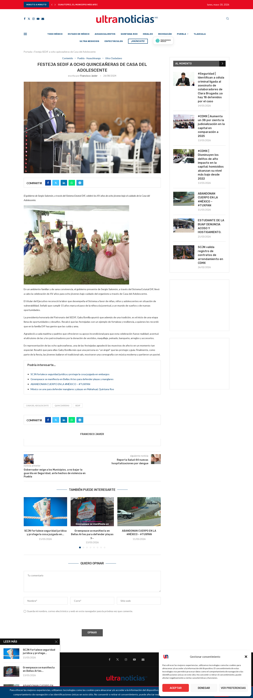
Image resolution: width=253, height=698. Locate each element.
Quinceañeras (62, 405)
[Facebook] (25, 18)
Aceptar (176, 688)
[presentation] (50, 621)
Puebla (181, 34)
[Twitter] (28, 18)
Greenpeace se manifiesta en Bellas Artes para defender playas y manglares (72, 379)
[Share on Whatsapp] (72, 183)
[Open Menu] (25, 34)
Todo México (55, 34)
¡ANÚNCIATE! (138, 41)
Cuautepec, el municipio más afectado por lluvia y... (89, 4)
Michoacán (165, 34)
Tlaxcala (200, 34)
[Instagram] (33, 18)
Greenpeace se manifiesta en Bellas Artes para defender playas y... (92, 534)
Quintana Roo (129, 34)
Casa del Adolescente (37, 405)
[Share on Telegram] (79, 183)
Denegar (204, 688)
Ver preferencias (233, 688)
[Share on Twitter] (55, 183)
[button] (246, 656)
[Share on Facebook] (48, 183)
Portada (28, 51)
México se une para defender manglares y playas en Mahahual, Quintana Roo (72, 389)
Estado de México (78, 34)
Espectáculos (114, 41)
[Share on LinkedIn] (64, 183)
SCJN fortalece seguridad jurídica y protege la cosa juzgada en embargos (70, 374)
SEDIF (77, 405)
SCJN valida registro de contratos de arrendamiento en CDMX (210, 255)
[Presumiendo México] (163, 41)
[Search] (227, 18)
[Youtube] (38, 18)
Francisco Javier (89, 75)
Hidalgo (148, 34)
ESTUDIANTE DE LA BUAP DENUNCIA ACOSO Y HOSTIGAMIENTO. (211, 226)
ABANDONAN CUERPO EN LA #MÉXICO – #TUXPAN (60, 384)
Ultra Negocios (89, 41)
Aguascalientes (105, 34)
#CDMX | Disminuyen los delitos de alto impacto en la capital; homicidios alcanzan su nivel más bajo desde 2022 (211, 164)
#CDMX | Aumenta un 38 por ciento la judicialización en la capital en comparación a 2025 (211, 126)
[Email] (42, 18)
